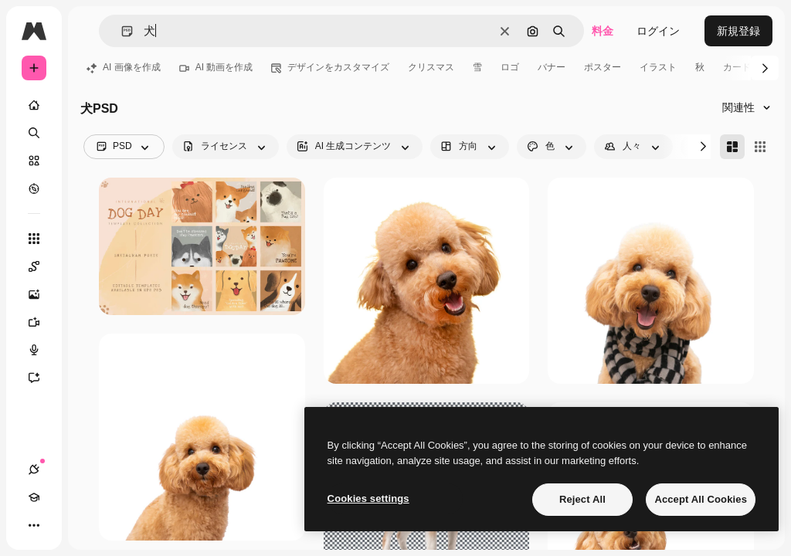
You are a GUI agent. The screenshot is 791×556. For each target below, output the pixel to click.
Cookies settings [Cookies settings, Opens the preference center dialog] (368, 498)
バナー (551, 67)
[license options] (225, 146)
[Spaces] (42, 266)
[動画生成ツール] (42, 322)
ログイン (658, 31)
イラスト (658, 67)
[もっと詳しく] (34, 188)
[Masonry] (732, 146)
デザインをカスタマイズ (330, 67)
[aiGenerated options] (355, 146)
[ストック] (34, 160)
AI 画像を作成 (124, 67)
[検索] (34, 132)
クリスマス (431, 67)
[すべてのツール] (34, 238)
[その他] (34, 525)
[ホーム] (34, 105)
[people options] (633, 146)
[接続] (34, 469)
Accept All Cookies (700, 499)
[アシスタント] (42, 377)
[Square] (760, 146)
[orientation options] (469, 146)
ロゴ (510, 67)
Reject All (582, 499)
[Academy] (34, 497)
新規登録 (738, 31)
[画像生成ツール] (42, 294)
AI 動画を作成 (216, 67)
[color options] (551, 146)
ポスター (602, 67)
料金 (602, 31)
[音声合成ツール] (42, 349)
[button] (121, 31)
